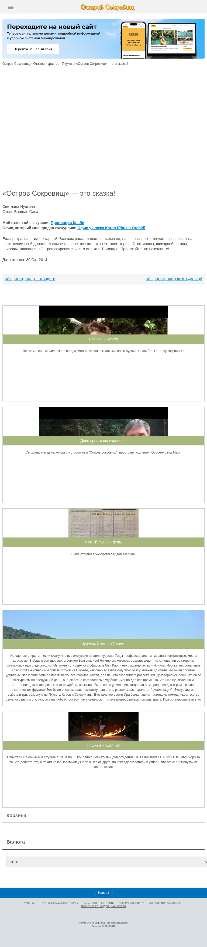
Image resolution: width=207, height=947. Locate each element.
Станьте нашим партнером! (60, 903)
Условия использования (166, 903)
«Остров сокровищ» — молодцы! (30, 279)
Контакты (108, 903)
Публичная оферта (131, 903)
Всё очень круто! (103, 339)
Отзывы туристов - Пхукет (52, 64)
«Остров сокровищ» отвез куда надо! (174, 279)
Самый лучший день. (103, 542)
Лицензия (30, 903)
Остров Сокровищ (16, 64)
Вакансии (90, 903)
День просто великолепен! (103, 440)
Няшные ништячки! (103, 745)
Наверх (103, 893)
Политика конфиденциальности (103, 906)
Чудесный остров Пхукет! (103, 644)
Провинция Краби (67, 223)
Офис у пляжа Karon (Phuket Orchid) (111, 228)
